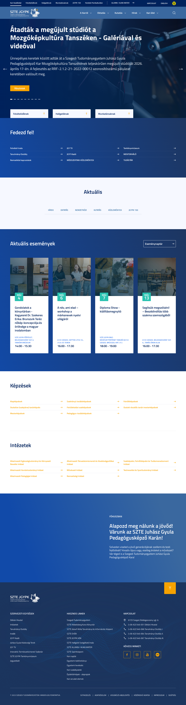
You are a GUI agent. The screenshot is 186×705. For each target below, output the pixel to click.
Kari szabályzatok (74, 669)
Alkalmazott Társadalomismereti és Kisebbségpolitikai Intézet (90, 462)
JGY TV (70, 148)
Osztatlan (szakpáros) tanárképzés (25, 407)
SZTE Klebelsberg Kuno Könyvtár (81, 624)
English (164, 3)
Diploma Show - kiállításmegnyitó (110, 309)
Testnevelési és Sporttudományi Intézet (141, 470)
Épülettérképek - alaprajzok (78, 674)
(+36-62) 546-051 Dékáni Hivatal (142, 624)
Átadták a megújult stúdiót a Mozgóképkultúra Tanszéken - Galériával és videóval (76, 37)
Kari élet (150, 12)
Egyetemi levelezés (75, 665)
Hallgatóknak (46, 3)
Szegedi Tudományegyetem (78, 620)
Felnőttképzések (131, 401)
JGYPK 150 (77, 3)
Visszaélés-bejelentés (120, 695)
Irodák (12, 633)
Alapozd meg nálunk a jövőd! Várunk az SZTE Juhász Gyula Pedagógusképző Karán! (141, 531)
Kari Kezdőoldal (15, 3)
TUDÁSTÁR (128, 160)
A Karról (84, 12)
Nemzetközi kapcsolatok (20, 160)
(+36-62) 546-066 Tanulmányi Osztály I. (145, 629)
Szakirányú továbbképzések (79, 401)
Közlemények (115, 210)
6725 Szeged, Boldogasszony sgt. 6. (143, 620)
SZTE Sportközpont (75, 651)
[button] (5, 68)
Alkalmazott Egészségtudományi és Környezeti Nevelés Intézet (30, 462)
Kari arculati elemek (75, 678)
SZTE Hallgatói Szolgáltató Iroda (80, 642)
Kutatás (118, 12)
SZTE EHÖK (72, 633)
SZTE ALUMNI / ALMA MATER (79, 647)
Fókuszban (115, 516)
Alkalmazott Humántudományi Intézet (26, 470)
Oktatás (101, 12)
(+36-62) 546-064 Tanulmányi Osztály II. (145, 633)
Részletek (19, 88)
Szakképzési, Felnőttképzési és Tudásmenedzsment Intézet (146, 462)
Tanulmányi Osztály (18, 154)
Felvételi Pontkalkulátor (94, 3)
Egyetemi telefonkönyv (77, 660)
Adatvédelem (100, 695)
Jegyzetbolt (15, 660)
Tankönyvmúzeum (132, 148)
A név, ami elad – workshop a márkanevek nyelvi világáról (69, 313)
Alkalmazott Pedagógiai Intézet (23, 476)
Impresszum (159, 695)
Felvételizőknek (31, 3)
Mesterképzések (17, 413)
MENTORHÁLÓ (130, 154)
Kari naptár (71, 656)
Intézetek (14, 624)
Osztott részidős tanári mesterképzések (141, 407)
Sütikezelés (85, 695)
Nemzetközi (81, 210)
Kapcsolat (151, 3)
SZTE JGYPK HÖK (74, 638)
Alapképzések (16, 401)
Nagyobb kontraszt (174, 3)
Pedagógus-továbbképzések (79, 413)
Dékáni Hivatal (16, 620)
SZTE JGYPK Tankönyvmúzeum (23, 656)
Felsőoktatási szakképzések (79, 407)
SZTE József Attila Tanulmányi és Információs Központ (90, 629)
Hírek (134, 12)
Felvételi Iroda (16, 148)
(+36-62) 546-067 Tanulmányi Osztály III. (146, 638)
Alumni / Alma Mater (120, 3)
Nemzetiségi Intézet (75, 476)
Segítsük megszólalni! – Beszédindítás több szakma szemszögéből (156, 311)
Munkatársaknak (62, 3)
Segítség (172, 695)
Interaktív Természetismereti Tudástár (26, 651)
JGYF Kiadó (71, 154)
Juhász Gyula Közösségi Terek (22, 642)
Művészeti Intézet (74, 470)
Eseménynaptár (154, 244)
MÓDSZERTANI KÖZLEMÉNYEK (80, 160)
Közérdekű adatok (142, 695)
